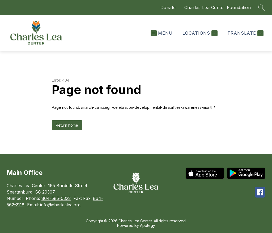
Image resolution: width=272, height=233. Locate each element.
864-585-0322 (56, 198)
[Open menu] (162, 33)
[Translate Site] (245, 33)
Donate (168, 7)
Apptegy (147, 225)
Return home (67, 125)
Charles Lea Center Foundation (217, 7)
